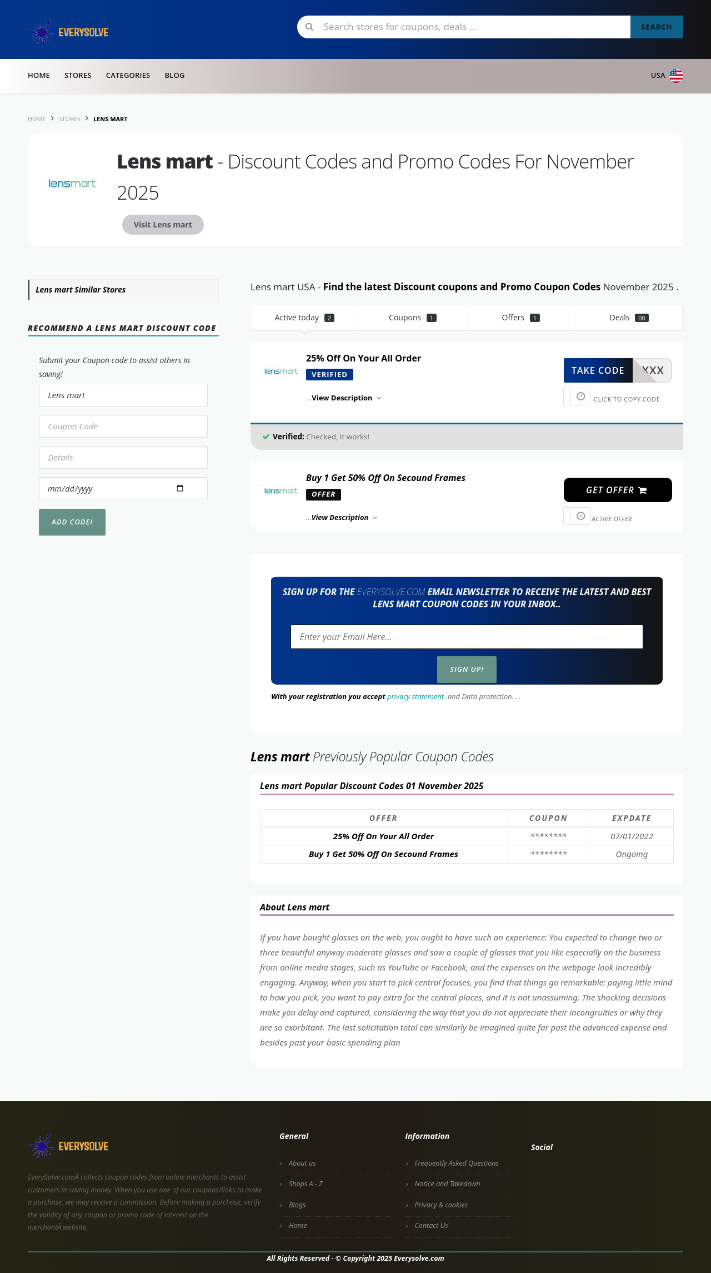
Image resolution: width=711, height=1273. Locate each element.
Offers (521, 317)
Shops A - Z (306, 1183)
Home (39, 75)
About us (302, 1163)
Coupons (413, 317)
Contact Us (431, 1225)
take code (598, 370)
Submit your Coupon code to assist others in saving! (114, 367)
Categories (128, 75)
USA (667, 76)
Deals (628, 317)
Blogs (297, 1205)
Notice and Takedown (447, 1183)
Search (656, 27)
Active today (304, 317)
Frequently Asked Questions (457, 1163)
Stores (78, 75)
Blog (174, 75)
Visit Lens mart (163, 224)
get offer (617, 490)
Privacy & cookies (441, 1205)
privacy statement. (416, 696)
